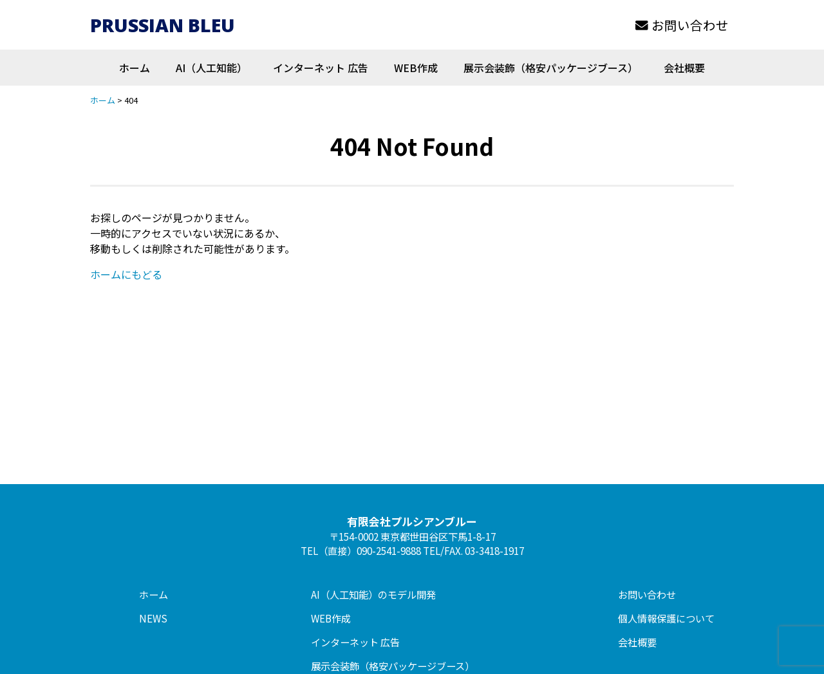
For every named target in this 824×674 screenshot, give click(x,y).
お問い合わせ (682, 24)
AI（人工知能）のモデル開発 (373, 594)
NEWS (153, 618)
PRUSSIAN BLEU (163, 24)
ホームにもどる (126, 274)
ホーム (134, 67)
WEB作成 (416, 67)
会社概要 (684, 67)
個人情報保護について (666, 618)
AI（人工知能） (211, 67)
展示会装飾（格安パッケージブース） (551, 67)
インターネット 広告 (320, 67)
